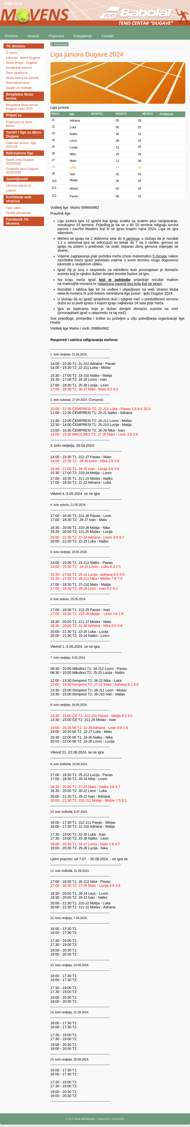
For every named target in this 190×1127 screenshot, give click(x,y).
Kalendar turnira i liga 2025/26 (21, 144)
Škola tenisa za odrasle (22, 78)
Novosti (33, 36)
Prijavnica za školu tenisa (19, 124)
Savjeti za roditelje (19, 88)
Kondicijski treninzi (19, 67)
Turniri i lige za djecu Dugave (23, 134)
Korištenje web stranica (18, 199)
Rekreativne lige (19, 153)
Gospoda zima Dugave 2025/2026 (22, 170)
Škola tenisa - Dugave (21, 63)
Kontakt (108, 36)
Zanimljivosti (17, 179)
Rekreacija (60, 44)
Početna (11, 36)
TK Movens (15, 46)
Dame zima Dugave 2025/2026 (20, 161)
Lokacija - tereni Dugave (23, 58)
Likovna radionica (18, 185)
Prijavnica (56, 36)
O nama (11, 53)
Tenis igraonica (16, 72)
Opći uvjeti (13, 208)
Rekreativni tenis (17, 83)
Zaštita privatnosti (18, 213)
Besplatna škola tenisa (19, 96)
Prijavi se (14, 115)
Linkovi (11, 190)
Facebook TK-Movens (17, 221)
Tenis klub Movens (85, 1119)
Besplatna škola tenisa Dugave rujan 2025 (22, 106)
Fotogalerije (82, 36)
